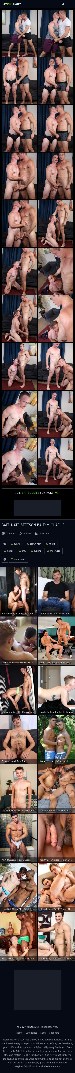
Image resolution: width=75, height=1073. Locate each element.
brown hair (35, 543)
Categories (31, 1032)
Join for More (34, 492)
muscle (10, 550)
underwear (55, 550)
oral (24, 550)
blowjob (18, 543)
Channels (54, 1032)
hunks (52, 543)
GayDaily (11, 4)
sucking (37, 550)
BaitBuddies (19, 559)
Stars (43, 1032)
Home (19, 1032)
